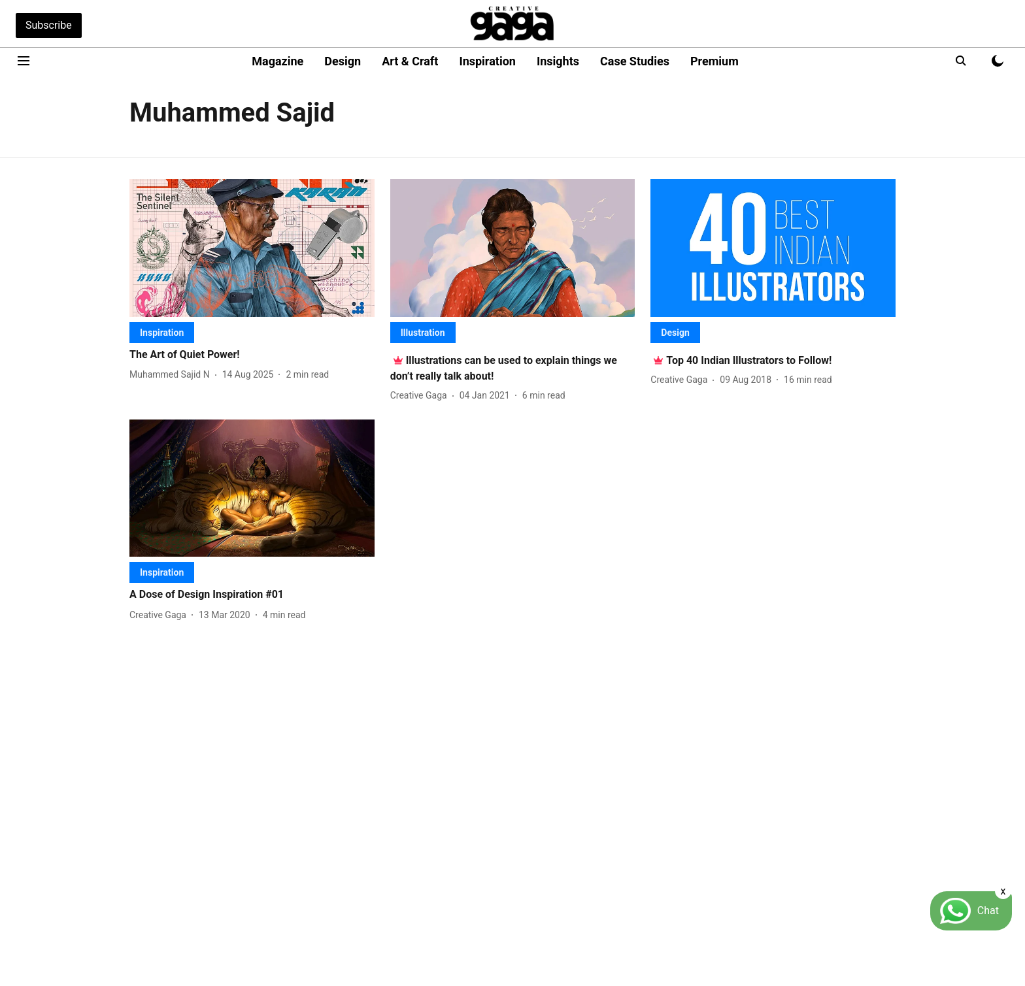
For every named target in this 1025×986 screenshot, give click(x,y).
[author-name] (172, 375)
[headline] (252, 355)
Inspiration (487, 61)
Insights (558, 61)
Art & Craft (410, 61)
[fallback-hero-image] (252, 248)
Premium (714, 61)
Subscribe (48, 25)
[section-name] (161, 332)
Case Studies (634, 61)
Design (342, 61)
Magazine (277, 61)
